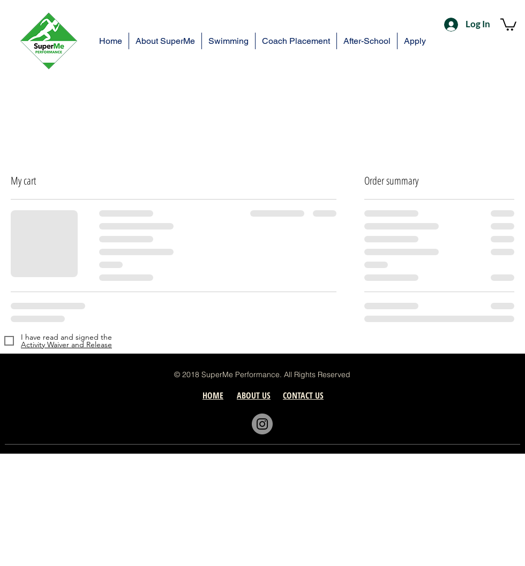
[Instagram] (262, 424)
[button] (508, 23)
